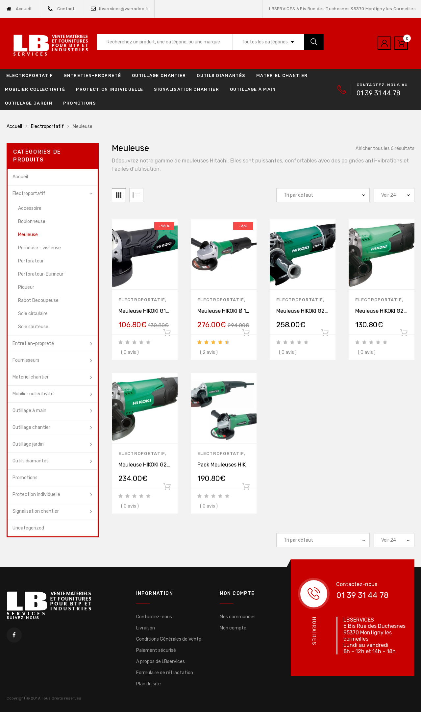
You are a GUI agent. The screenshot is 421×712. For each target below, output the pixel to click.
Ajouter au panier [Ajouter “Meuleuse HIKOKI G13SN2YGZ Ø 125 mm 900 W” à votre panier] (166, 334)
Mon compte (233, 628)
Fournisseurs (25, 360)
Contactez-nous (154, 617)
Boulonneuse (31, 221)
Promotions (79, 103)
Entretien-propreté (92, 75)
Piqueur (26, 287)
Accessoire (29, 208)
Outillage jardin (28, 103)
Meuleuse (28, 234)
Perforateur (31, 261)
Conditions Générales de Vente (168, 639)
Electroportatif (29, 75)
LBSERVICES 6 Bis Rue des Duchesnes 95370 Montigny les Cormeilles (342, 8)
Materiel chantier (282, 75)
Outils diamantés (221, 75)
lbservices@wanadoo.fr (120, 9)
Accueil (19, 9)
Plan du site (148, 684)
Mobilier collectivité (35, 89)
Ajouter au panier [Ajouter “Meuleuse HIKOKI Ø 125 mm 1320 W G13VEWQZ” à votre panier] (245, 334)
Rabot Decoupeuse (38, 300)
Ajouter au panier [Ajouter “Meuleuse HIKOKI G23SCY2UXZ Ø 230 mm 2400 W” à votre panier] (324, 334)
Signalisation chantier (186, 89)
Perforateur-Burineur (40, 274)
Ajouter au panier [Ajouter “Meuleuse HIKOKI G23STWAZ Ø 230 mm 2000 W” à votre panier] (403, 334)
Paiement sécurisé (156, 650)
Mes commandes (238, 617)
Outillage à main (253, 89)
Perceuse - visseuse (39, 248)
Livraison (145, 628)
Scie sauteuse (33, 327)
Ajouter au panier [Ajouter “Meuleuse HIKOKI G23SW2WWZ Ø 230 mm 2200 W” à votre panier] (166, 492)
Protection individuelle (109, 89)
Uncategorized (28, 528)
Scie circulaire (33, 313)
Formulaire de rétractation (164, 672)
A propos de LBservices (160, 661)
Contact (61, 9)
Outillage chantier (159, 75)
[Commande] (323, 195)
